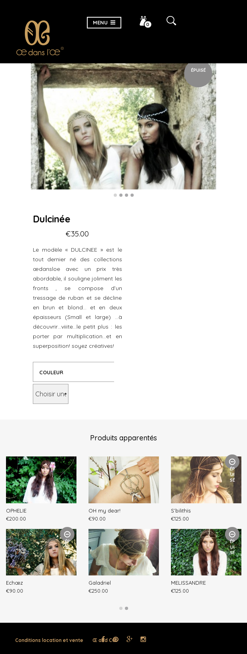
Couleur (51, 372)
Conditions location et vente (49, 640)
